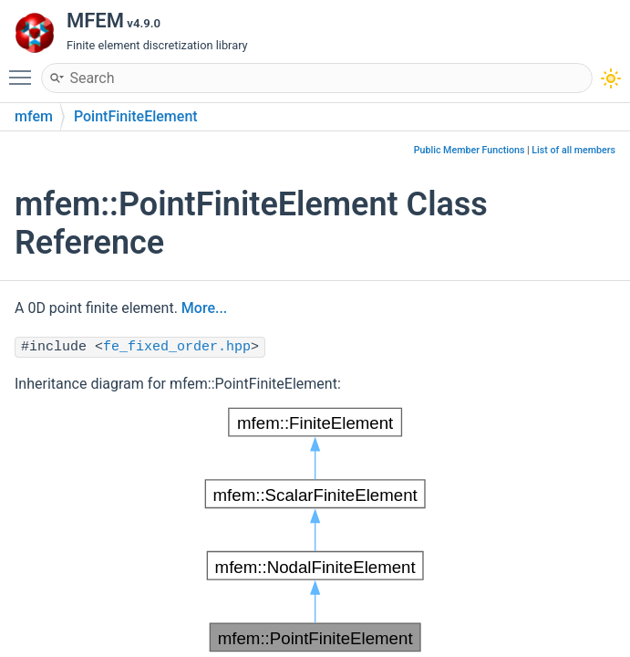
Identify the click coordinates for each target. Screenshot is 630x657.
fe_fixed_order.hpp (177, 347)
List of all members (573, 150)
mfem (34, 116)
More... (204, 308)
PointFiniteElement (136, 116)
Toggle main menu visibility (24, 69)
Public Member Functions (469, 150)
